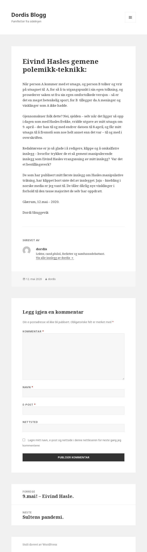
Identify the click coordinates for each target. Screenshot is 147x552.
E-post (29, 404)
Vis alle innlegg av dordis (53, 258)
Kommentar (33, 331)
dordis (52, 279)
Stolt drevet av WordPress (40, 544)
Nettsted (30, 422)
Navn (28, 387)
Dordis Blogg (28, 14)
